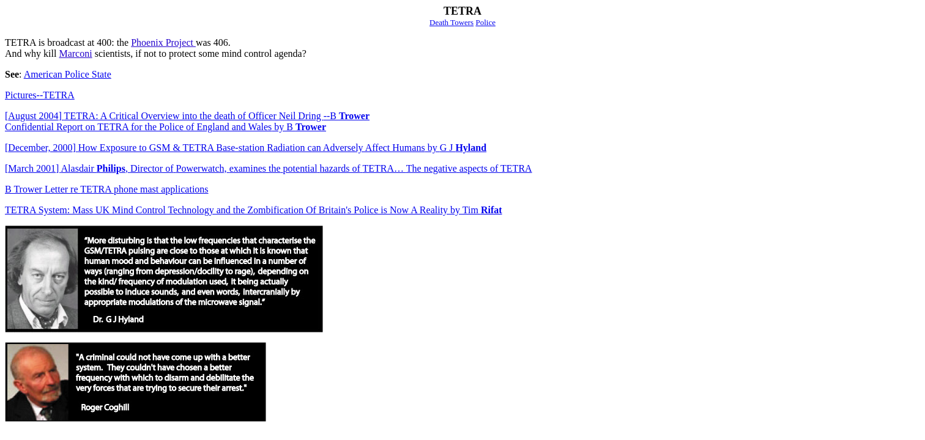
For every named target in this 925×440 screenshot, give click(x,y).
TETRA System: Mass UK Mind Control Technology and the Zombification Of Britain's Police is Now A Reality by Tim (253, 210)
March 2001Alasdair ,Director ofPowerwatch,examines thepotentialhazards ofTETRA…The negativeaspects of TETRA (268, 168)
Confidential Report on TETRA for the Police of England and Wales (165, 127)
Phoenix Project (163, 42)
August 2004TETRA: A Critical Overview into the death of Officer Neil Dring (189, 116)
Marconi (75, 53)
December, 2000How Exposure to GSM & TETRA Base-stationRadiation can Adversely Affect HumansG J (245, 147)
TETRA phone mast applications (107, 189)
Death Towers (451, 22)
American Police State (67, 74)
